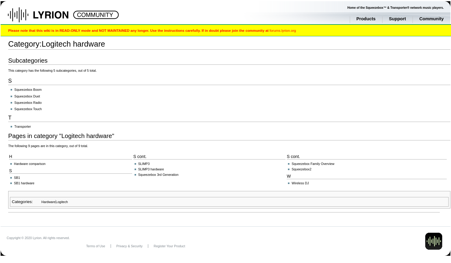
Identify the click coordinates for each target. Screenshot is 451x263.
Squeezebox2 (301, 169)
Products (366, 18)
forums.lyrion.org (282, 30)
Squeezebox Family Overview (313, 164)
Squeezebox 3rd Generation (158, 174)
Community (431, 18)
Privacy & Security (129, 246)
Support (397, 18)
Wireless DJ (300, 183)
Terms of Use (95, 246)
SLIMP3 (144, 164)
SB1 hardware (24, 183)
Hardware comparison (29, 164)
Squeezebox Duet (27, 96)
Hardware (48, 202)
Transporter (22, 126)
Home (45, 17)
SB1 (17, 177)
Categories (22, 201)
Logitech (62, 202)
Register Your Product (169, 246)
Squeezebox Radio (28, 102)
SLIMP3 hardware (151, 169)
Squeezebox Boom (28, 89)
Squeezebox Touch (28, 109)
